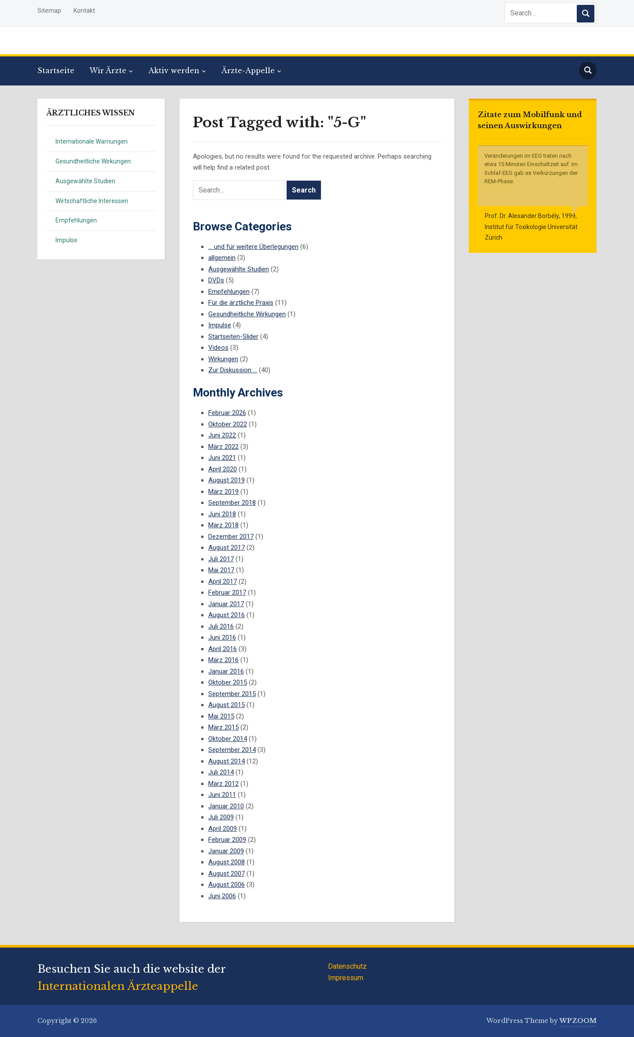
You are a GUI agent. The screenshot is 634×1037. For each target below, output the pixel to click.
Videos (218, 348)
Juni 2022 (222, 435)
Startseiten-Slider (233, 337)
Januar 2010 (226, 806)
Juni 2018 (222, 514)
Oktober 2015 (227, 682)
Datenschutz (347, 966)
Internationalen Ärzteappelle (117, 986)
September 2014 (232, 750)
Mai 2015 (221, 716)
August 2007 (226, 874)
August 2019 (226, 480)
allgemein (222, 258)
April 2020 (222, 469)
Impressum (345, 978)
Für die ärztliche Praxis (240, 303)
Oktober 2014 (227, 739)
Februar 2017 (227, 592)
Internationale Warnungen (91, 141)
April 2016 (222, 649)
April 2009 (222, 829)
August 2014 (226, 761)
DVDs (216, 280)
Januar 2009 (226, 851)
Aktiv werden (173, 70)
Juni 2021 (222, 458)
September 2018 (232, 503)
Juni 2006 (222, 896)
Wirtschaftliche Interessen (91, 200)
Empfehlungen (76, 220)
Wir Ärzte (107, 70)
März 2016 (223, 660)
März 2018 (223, 525)
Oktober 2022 (227, 424)
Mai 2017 (221, 570)
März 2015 (223, 727)
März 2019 (223, 492)
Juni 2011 (222, 795)
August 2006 (226, 885)
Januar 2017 (226, 604)
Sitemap (49, 10)
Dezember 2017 (231, 537)
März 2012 (223, 784)
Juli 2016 (221, 626)
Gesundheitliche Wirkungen (93, 161)
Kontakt (84, 10)
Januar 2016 (226, 671)
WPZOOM (578, 1021)
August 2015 (226, 705)
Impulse (66, 240)
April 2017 (222, 581)
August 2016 (226, 615)
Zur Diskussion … (232, 370)
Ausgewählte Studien (85, 181)
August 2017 (226, 548)
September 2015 (232, 694)
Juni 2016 (222, 637)
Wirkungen (223, 359)
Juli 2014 (221, 772)
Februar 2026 (227, 413)
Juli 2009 (221, 817)
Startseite (55, 70)
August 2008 (226, 862)
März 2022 (223, 447)
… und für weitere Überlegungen (253, 247)
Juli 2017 (221, 559)
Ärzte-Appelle (248, 70)
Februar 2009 (227, 840)
